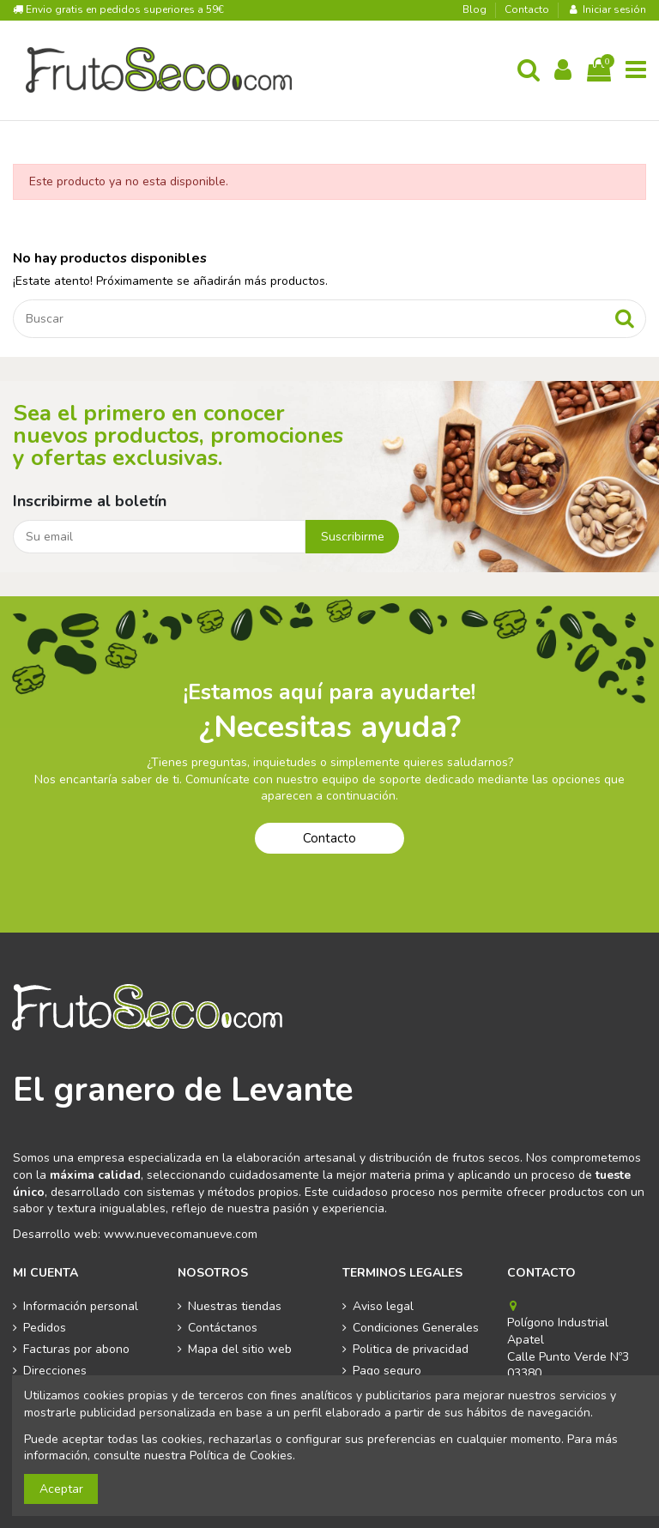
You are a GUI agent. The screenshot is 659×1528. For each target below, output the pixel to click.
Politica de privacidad (411, 1349)
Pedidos (44, 1328)
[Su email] (159, 537)
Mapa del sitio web (240, 1349)
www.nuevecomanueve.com (180, 1234)
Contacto (527, 9)
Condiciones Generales (416, 1328)
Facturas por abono (76, 1349)
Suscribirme (352, 536)
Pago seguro (387, 1370)
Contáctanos (222, 1328)
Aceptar (61, 1489)
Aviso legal (383, 1306)
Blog (476, 9)
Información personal (80, 1306)
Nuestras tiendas (234, 1306)
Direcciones (55, 1370)
